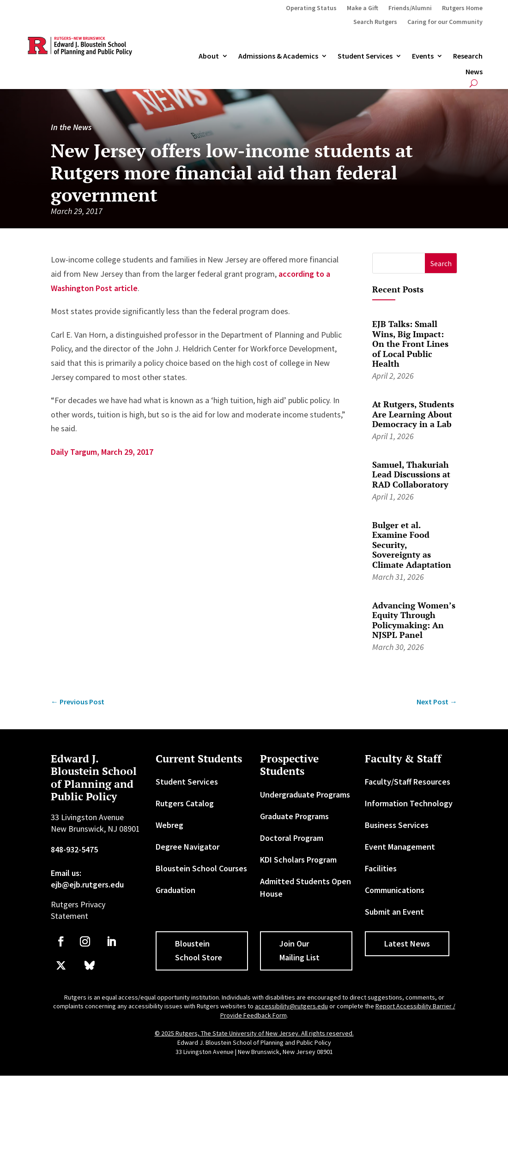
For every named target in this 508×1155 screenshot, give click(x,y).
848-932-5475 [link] (74, 849)
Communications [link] (394, 890)
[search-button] (474, 83)
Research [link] (468, 56)
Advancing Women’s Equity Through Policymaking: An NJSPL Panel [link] (413, 620)
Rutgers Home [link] (462, 8)
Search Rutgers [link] (375, 22)
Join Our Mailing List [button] (299, 950)
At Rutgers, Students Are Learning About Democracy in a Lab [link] (413, 414)
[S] (399, 263)
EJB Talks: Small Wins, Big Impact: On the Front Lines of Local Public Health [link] (410, 343)
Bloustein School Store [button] (198, 950)
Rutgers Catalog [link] (185, 803)
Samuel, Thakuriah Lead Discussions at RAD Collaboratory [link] (411, 474)
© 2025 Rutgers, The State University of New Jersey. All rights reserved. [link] (254, 1033)
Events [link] (423, 56)
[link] (77, 702)
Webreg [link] (169, 825)
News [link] (474, 72)
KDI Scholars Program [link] (298, 859)
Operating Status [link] (311, 8)
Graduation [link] (175, 890)
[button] (441, 263)
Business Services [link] (397, 825)
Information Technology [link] (409, 803)
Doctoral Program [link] (291, 838)
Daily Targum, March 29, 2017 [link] (102, 452)
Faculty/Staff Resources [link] (407, 781)
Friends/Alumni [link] (410, 8)
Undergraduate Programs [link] (305, 794)
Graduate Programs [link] (294, 816)
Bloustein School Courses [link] (201, 868)
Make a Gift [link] (362, 8)
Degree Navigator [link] (187, 846)
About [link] (209, 56)
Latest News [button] (407, 943)
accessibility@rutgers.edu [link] (291, 1006)
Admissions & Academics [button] (278, 56)
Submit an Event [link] (394, 911)
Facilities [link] (381, 868)
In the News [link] (71, 127)
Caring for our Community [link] (445, 22)
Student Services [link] (365, 56)
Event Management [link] (400, 846)
